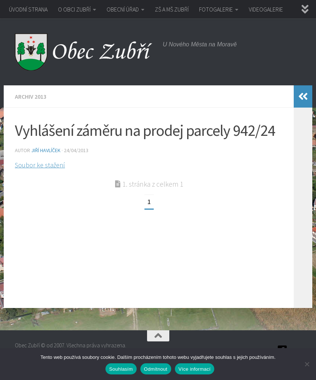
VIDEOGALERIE (266, 9)
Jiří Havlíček (46, 150)
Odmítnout (155, 369)
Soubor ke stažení (40, 165)
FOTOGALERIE (216, 9)
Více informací (195, 369)
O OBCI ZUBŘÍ (74, 9)
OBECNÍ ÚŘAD (123, 9)
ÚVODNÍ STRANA (28, 9)
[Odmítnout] (306, 364)
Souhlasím (121, 369)
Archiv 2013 (30, 96)
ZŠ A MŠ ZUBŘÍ (172, 9)
